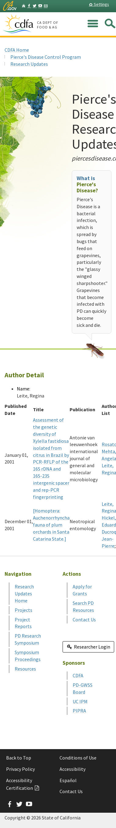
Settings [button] (99, 4)
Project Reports (23, 623)
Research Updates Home (24, 593)
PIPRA (79, 711)
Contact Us (84, 619)
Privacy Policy (20, 769)
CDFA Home (17, 50)
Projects (23, 610)
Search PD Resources (83, 606)
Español (68, 780)
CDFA (78, 675)
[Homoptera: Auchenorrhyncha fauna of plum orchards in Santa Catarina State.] (51, 525)
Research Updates (29, 64)
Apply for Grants (82, 590)
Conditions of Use (78, 758)
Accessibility (72, 769)
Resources (25, 669)
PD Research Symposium (28, 639)
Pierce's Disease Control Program (45, 57)
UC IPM (80, 701)
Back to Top (18, 758)
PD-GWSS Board (82, 688)
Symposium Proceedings (28, 655)
